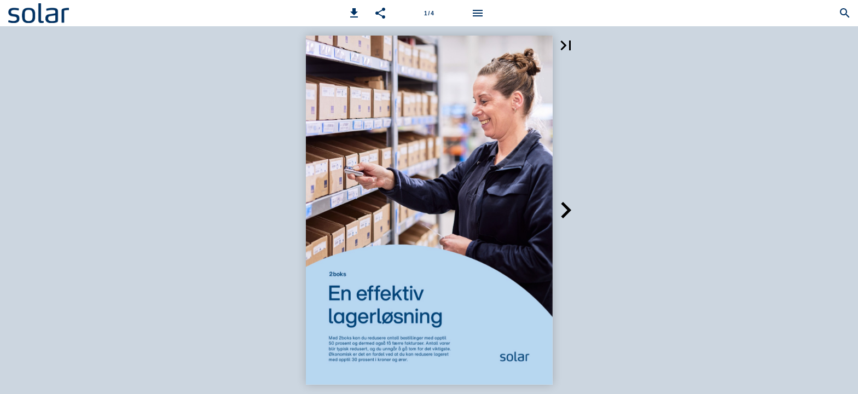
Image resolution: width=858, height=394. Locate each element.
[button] (354, 13)
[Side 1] (429, 13)
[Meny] (478, 13)
